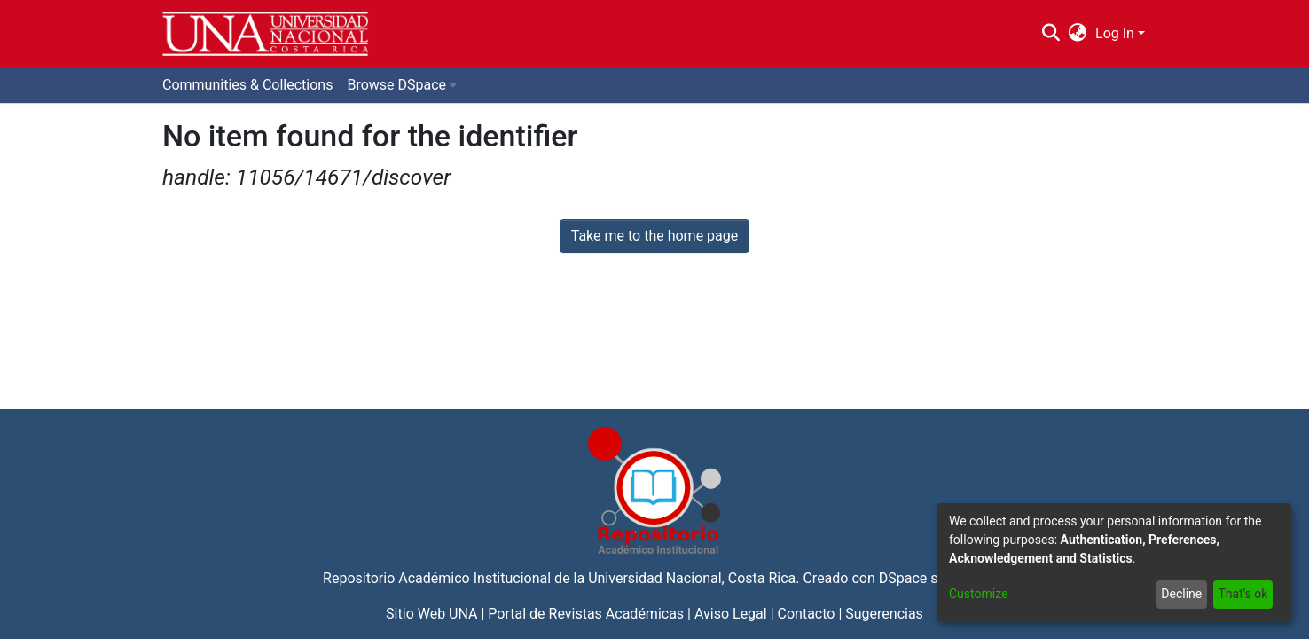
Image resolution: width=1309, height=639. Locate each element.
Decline (1181, 594)
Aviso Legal (730, 613)
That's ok (1242, 594)
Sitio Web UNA (431, 613)
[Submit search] (1050, 33)
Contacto (806, 613)
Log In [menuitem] (1114, 33)
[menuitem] (1078, 33)
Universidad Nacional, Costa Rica (692, 578)
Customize (978, 594)
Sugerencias (884, 613)
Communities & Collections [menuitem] (247, 84)
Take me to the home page (655, 235)
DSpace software (932, 578)
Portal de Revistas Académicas (586, 613)
